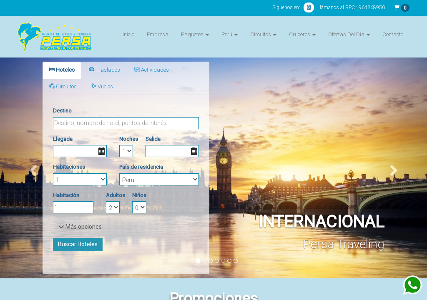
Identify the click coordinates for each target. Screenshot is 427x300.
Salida (153, 139)
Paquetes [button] (195, 34)
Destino (62, 111)
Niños (139, 195)
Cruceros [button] (302, 34)
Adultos (113, 195)
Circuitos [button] (263, 34)
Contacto (392, 34)
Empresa (157, 34)
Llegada (63, 139)
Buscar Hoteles (78, 244)
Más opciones (80, 226)
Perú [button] (229, 34)
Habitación (66, 195)
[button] (32, 168)
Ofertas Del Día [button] (349, 34)
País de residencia (141, 167)
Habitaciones (69, 167)
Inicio (128, 34)
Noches (126, 139)
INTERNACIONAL (321, 222)
